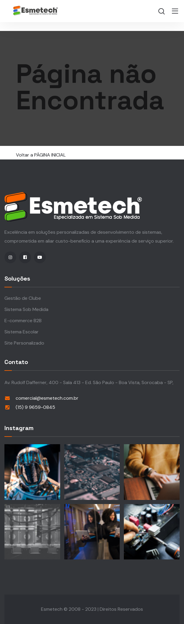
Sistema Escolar (21, 332)
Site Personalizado (24, 343)
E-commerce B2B (23, 320)
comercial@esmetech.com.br (47, 398)
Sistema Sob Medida (26, 309)
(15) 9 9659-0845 (35, 407)
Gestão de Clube (22, 298)
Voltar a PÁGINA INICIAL (41, 155)
